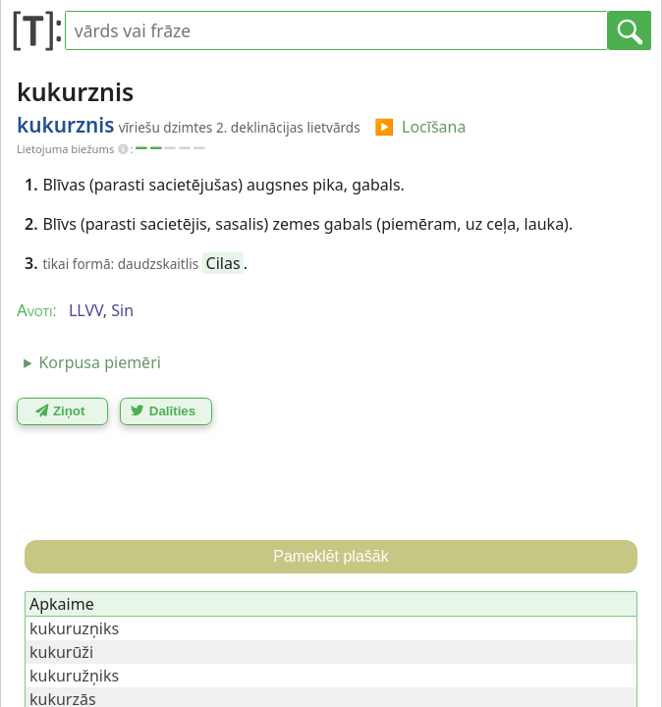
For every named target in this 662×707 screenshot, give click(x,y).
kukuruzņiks (74, 628)
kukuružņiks (74, 675)
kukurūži (61, 652)
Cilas (223, 263)
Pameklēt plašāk (330, 556)
